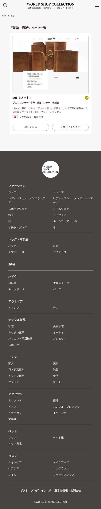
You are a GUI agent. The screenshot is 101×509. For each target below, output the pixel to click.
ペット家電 (15, 443)
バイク (12, 276)
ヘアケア (13, 468)
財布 (55, 245)
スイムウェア (61, 208)
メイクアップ (61, 462)
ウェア (12, 192)
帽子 (11, 214)
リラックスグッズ (63, 474)
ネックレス (15, 400)
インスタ (46, 490)
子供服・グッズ (17, 227)
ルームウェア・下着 (65, 221)
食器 (55, 375)
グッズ (12, 437)
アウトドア (15, 301)
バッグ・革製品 (18, 239)
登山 (55, 307)
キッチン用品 (16, 375)
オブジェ (13, 381)
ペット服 (58, 437)
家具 (11, 363)
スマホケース (16, 252)
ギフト (57, 381)
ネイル (12, 474)
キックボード (16, 289)
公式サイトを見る (70, 127)
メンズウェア (37, 198)
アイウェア (59, 214)
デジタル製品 (16, 319)
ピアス (12, 406)
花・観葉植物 (16, 369)
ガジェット (59, 338)
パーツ (57, 289)
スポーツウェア (17, 208)
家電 (11, 326)
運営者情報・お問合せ (67, 490)
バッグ (12, 245)
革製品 (55, 102)
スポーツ (13, 344)
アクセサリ (59, 252)
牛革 (32, 102)
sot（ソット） (22, 97)
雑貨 (55, 369)
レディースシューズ (62, 200)
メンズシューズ (83, 198)
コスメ (12, 456)
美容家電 (58, 326)
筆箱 (39, 102)
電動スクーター (62, 282)
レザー (46, 102)
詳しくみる (31, 127)
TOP (4, 16)
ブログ (35, 490)
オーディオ (59, 332)
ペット (12, 431)
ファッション (16, 185)
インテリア (15, 357)
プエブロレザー (21, 102)
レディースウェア (17, 200)
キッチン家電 (16, 332)
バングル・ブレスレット (67, 406)
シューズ (58, 192)
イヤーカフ (15, 412)
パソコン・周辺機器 (20, 338)
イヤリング (59, 412)
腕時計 (12, 264)
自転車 (12, 282)
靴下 (11, 221)
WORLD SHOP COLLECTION (50, 4)
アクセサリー (16, 394)
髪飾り (12, 419)
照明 (55, 363)
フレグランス (61, 468)
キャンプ (13, 307)
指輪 (55, 400)
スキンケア (15, 462)
